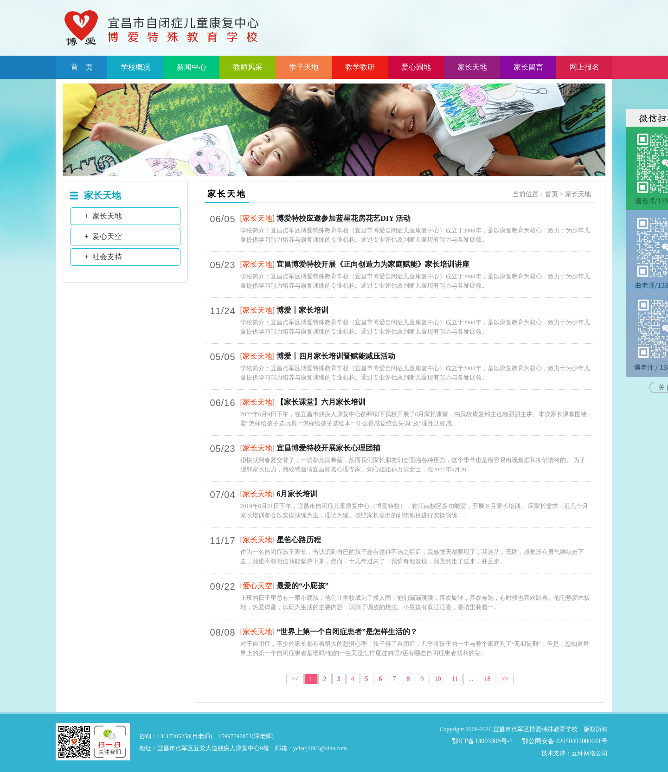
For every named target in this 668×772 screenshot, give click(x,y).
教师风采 (248, 67)
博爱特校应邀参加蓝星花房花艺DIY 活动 (343, 218)
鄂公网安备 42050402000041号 (565, 741)
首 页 (82, 67)
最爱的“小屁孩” (302, 586)
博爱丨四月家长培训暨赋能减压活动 (335, 356)
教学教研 (360, 67)
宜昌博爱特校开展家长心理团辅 (328, 448)
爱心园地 (416, 67)
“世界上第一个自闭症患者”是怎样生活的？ (347, 632)
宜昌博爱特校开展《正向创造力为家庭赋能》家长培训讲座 (372, 264)
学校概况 (135, 67)
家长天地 (472, 67)
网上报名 (584, 67)
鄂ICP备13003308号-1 (482, 741)
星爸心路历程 (298, 540)
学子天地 (304, 67)
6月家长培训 (296, 494)
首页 (551, 194)
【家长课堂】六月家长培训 (321, 402)
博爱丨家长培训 (302, 310)
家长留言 (528, 67)
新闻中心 (191, 67)
